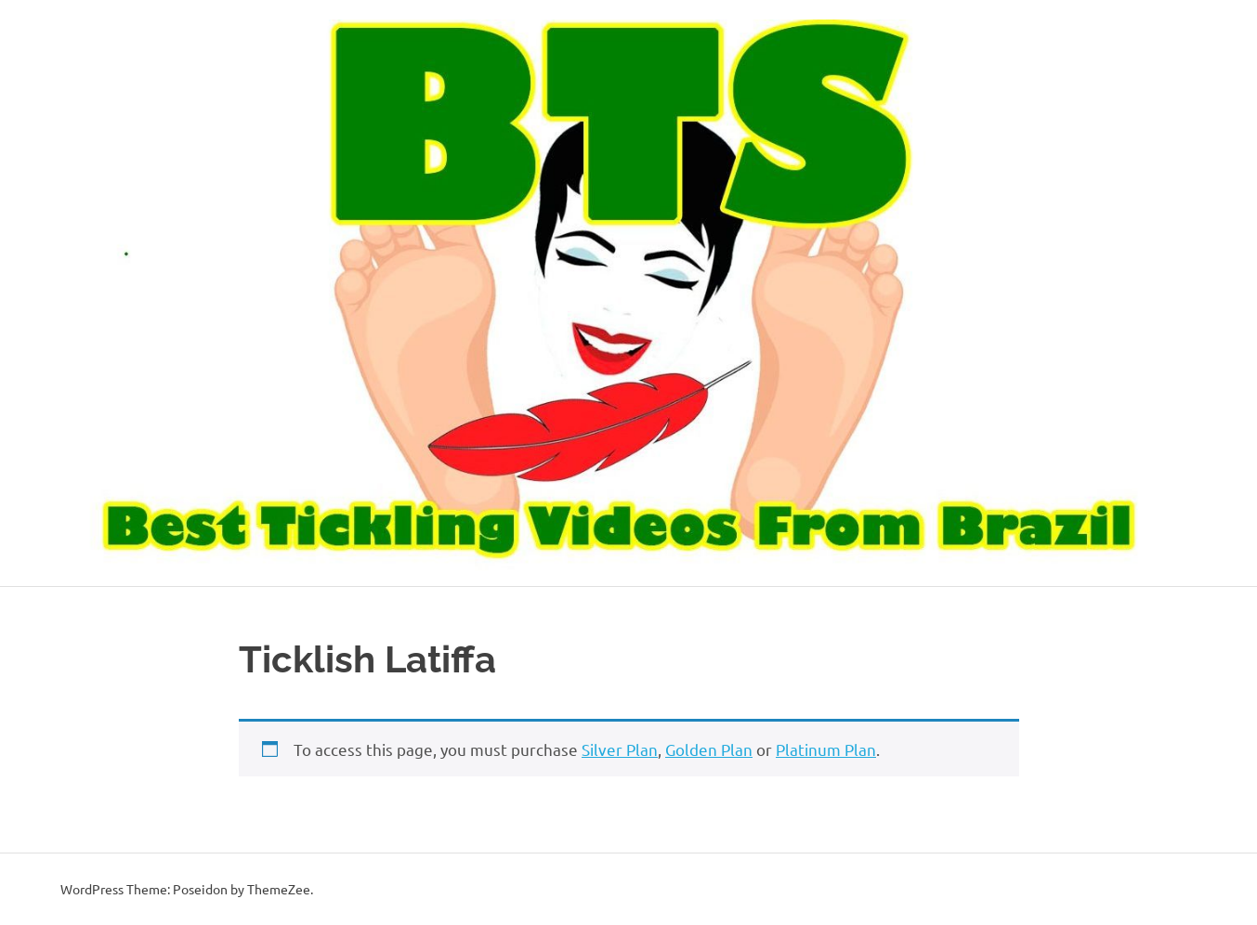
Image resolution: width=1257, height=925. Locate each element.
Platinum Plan (826, 749)
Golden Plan (709, 749)
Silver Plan (620, 749)
